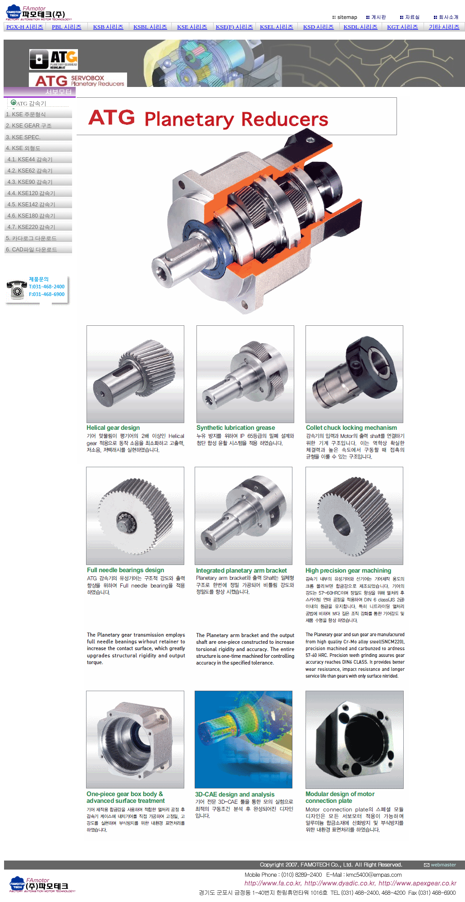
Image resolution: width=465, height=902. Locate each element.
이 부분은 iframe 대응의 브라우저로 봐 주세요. (234, 45)
